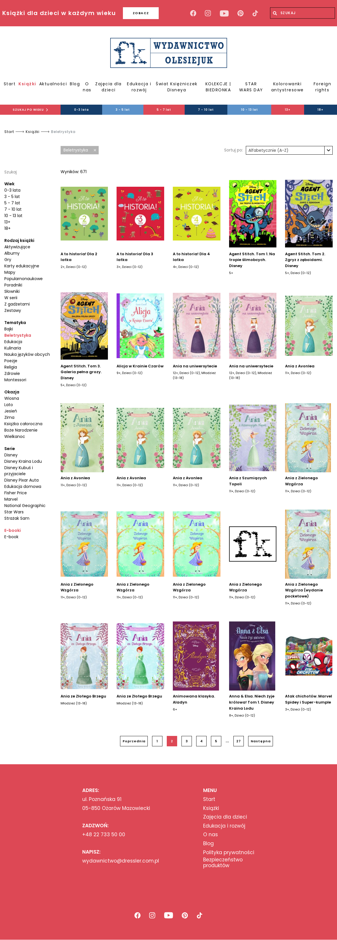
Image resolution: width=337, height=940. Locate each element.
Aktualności (53, 84)
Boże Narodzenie (21, 430)
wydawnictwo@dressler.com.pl (120, 860)
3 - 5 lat (123, 110)
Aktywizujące (17, 247)
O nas (87, 87)
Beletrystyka (17, 335)
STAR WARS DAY (251, 87)
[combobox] (289, 150)
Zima (9, 417)
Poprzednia (134, 741)
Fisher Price (15, 493)
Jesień (10, 411)
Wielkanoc (14, 436)
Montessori (15, 380)
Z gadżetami (17, 304)
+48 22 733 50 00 (103, 834)
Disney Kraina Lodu (23, 461)
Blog (75, 84)
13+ (288, 110)
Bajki (8, 329)
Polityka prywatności (228, 852)
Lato (8, 405)
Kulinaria (12, 348)
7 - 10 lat (206, 110)
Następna (261, 741)
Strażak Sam (16, 518)
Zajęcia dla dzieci (108, 87)
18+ (320, 110)
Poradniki (13, 285)
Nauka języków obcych (27, 354)
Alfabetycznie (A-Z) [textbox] (268, 150)
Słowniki (12, 291)
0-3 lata (81, 110)
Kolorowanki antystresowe (287, 87)
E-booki (12, 530)
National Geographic (25, 505)
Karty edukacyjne (21, 266)
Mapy (9, 272)
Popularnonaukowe (23, 279)
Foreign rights (323, 87)
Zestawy (12, 310)
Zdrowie (12, 373)
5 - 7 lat (164, 110)
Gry (7, 259)
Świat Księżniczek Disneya (177, 87)
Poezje (10, 361)
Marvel (11, 499)
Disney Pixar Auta (21, 480)
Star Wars (14, 512)
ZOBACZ (141, 13)
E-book (11, 537)
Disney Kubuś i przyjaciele (18, 471)
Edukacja (13, 342)
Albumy (12, 253)
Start (10, 84)
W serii (10, 298)
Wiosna (11, 398)
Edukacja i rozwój (139, 87)
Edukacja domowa (22, 486)
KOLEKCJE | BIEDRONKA (218, 87)
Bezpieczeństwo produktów (223, 863)
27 (238, 741)
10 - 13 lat (249, 110)
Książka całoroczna (23, 424)
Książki (27, 84)
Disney (11, 455)
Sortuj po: (233, 150)
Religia (10, 367)
